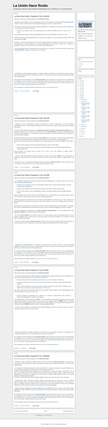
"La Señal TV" (35, 205)
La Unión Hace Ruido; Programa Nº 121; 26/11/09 (31, 16)
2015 (81, 86)
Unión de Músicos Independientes (64, 22)
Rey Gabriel (25, 22)
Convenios (80, 63)
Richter (32, 375)
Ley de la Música (24, 134)
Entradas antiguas (68, 411)
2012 (81, 92)
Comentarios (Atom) (47, 415)
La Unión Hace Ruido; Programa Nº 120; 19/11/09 (31, 118)
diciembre (83, 99)
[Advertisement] (44, 102)
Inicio (45, 411)
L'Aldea (34, 361)
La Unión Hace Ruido (30, 6)
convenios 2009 (38, 377)
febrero (82, 132)
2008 (81, 136)
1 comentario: (23, 348)
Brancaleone (18, 374)
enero (82, 133)
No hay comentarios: (25, 91)
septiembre (83, 126)
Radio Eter (64, 79)
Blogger (65, 424)
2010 (81, 95)
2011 (81, 94)
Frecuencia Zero (28, 82)
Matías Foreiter (24, 48)
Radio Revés (17, 84)
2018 (81, 80)
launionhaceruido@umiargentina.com (49, 87)
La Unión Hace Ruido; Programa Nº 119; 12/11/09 (31, 175)
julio (82, 130)
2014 (81, 88)
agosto (82, 128)
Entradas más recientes (21, 411)
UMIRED (44, 138)
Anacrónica (29, 155)
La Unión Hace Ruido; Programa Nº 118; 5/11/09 (31, 270)
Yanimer (47, 73)
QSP (57, 82)
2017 (81, 82)
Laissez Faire (30, 162)
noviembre (83, 101)
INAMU (79, 66)
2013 (81, 90)
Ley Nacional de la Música (63, 147)
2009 (81, 97)
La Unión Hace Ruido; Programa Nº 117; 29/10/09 (31, 356)
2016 (81, 84)
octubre (82, 124)
